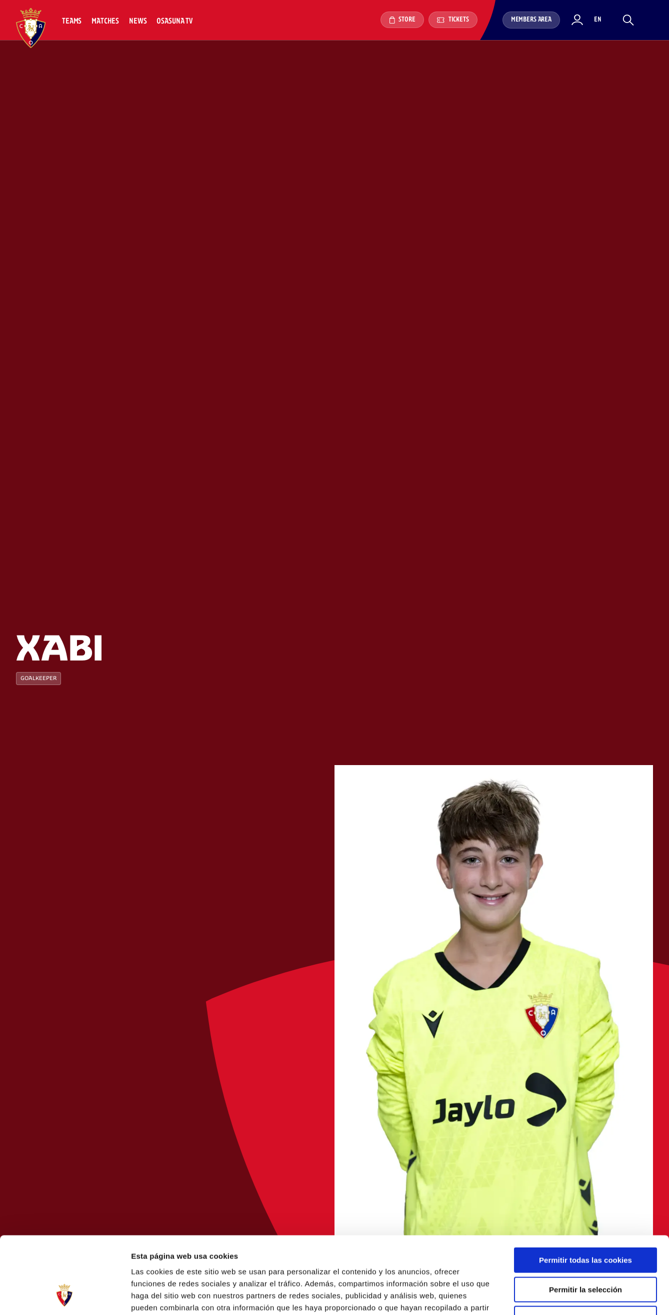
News (137, 21)
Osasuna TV (174, 21)
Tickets (453, 20)
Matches (105, 21)
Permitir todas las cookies (585, 1192)
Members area (531, 20)
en (598, 20)
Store (402, 20)
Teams (72, 21)
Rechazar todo (585, 1251)
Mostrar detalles (537, 1295)
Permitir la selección (585, 1222)
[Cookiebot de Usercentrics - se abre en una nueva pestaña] (64, 1295)
